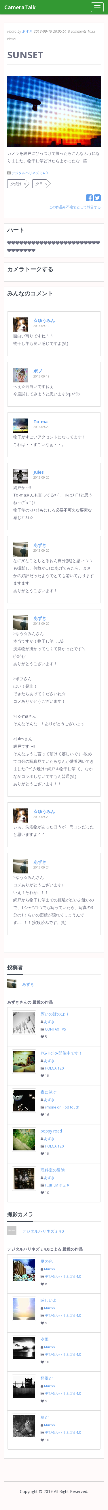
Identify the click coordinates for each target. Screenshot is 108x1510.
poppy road (51, 1131)
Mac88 (49, 1269)
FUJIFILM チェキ (57, 1185)
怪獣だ (47, 1378)
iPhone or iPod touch (62, 1107)
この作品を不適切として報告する (75, 206)
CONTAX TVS (55, 1029)
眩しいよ (49, 1300)
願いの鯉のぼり (55, 1014)
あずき (27, 31)
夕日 (39, 183)
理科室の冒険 (53, 1170)
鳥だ (45, 1417)
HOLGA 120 (54, 1068)
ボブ (37, 371)
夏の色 (47, 1261)
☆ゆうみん (44, 320)
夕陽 (45, 1339)
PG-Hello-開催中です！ (62, 1053)
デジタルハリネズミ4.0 (30, 172)
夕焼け (16, 183)
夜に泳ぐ (49, 1092)
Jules (38, 472)
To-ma (40, 421)
